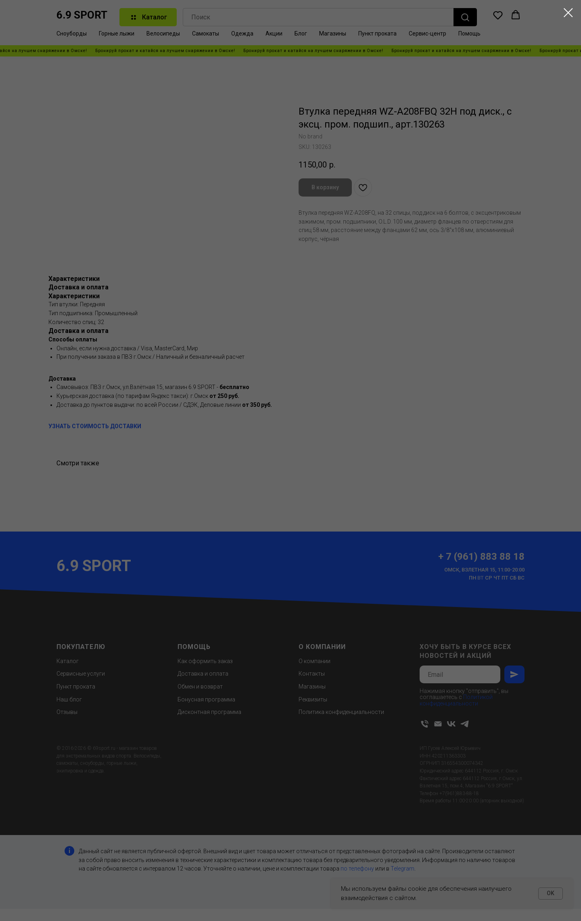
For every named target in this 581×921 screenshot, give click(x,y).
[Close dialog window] (568, 12)
